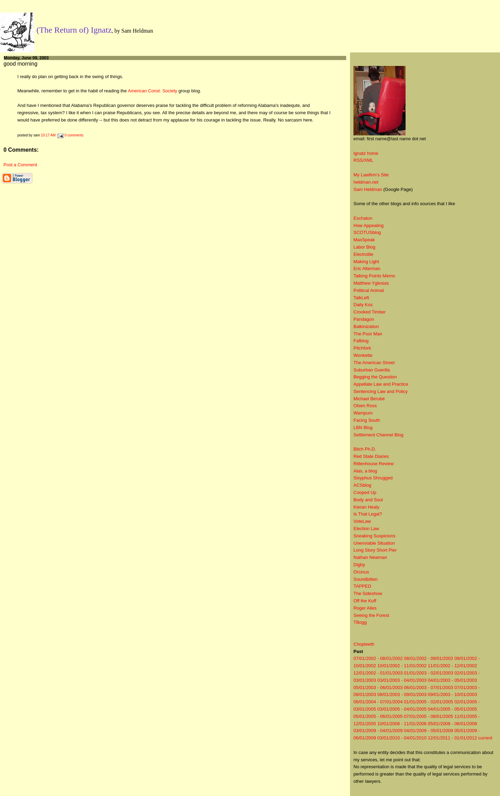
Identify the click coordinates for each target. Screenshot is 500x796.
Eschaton (362, 218)
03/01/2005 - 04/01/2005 (402, 709)
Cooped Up (364, 492)
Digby (359, 564)
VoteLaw (362, 521)
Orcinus (361, 572)
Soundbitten (365, 579)
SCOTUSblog (367, 232)
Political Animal (368, 290)
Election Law (366, 528)
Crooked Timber (369, 312)
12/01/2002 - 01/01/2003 (378, 673)
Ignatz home (365, 153)
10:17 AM (48, 135)
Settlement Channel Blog (378, 434)
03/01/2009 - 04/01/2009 (378, 730)
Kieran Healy (366, 507)
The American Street (374, 362)
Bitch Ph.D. (364, 449)
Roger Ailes (364, 608)
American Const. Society (152, 90)
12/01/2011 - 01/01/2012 (452, 737)
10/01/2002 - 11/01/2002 (402, 665)
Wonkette (363, 355)
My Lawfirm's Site (371, 174)
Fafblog (360, 340)
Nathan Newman (370, 557)
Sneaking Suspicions (374, 535)
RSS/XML (363, 160)
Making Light (366, 261)
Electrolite (363, 254)
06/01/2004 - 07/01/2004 (378, 701)
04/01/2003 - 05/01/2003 (452, 680)
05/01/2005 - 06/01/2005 (378, 716)
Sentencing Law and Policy (380, 391)
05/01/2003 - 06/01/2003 (378, 687)
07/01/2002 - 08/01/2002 (378, 658)
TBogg (360, 622)
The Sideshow (367, 593)
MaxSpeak (364, 239)
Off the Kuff (364, 600)
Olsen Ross (365, 405)
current (485, 737)
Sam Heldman (367, 189)
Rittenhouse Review (373, 463)
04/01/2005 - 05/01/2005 (452, 709)
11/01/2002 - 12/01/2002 (452, 665)
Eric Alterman (366, 268)
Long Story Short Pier (375, 550)
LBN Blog (363, 427)
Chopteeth (363, 644)
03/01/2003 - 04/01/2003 (402, 680)
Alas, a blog (365, 471)
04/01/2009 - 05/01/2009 (428, 730)
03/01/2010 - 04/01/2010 (402, 737)
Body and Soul (368, 499)
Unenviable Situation (374, 543)
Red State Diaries (371, 456)
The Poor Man (367, 333)
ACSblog (362, 485)
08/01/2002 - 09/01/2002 (428, 658)
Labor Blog (364, 247)
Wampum (363, 413)
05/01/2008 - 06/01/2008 (452, 723)
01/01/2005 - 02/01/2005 (428, 701)
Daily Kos (363, 304)
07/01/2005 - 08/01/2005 (428, 716)
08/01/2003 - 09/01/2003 (402, 694)
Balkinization (366, 326)
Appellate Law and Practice (380, 384)
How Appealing (368, 225)
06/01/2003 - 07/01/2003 (428, 687)
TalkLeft (361, 297)
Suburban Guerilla (371, 369)
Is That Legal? (367, 514)
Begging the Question (375, 376)
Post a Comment (20, 164)
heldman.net (365, 182)
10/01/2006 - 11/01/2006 (402, 723)
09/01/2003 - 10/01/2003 (452, 694)
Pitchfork (362, 348)
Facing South (366, 420)
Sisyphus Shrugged (373, 477)
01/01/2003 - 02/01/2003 (428, 673)
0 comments (74, 135)
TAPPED (362, 586)
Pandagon (363, 319)
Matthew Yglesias (371, 283)
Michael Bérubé (369, 398)
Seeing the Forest (371, 615)
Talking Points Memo (374, 275)
